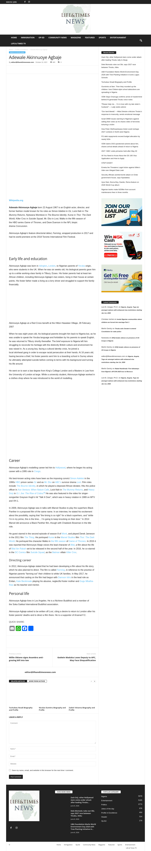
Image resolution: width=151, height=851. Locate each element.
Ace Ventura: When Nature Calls (33, 490)
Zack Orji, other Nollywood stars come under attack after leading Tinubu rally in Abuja (121, 58)
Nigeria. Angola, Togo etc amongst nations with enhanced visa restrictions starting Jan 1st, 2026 (121, 310)
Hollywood (60, 467)
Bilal (73, 545)
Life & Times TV (18, 43)
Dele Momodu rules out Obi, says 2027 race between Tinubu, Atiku (118, 65)
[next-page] (94, 681)
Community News (58, 37)
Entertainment (118, 37)
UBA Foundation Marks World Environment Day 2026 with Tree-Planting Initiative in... (83, 826)
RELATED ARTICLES (18, 681)
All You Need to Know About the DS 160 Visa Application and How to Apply (119, 157)
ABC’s (58, 482)
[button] (141, 41)
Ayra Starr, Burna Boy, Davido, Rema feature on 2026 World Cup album (120, 183)
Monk (64, 534)
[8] (44, 493)
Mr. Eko (48, 482)
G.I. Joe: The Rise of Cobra (29, 493)
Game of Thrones (77, 541)
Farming (61, 570)
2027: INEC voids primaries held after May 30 (119, 151)
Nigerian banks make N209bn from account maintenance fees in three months (118, 190)
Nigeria (104, 796)
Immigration (28, 37)
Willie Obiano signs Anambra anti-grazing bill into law (26, 659)
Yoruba (81, 266)
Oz (35, 482)
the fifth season (58, 541)
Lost (79, 482)
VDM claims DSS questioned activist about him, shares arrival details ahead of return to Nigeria (120, 145)
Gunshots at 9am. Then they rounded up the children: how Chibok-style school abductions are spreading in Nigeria (120, 89)
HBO (17, 482)
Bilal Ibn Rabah (18, 548)
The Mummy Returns (73, 490)
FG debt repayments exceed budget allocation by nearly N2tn (120, 137)
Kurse (51, 537)
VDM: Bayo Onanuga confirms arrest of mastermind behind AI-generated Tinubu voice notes (121, 98)
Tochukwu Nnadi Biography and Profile (20, 708)
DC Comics (20, 552)
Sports (102, 37)
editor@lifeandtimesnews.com (22, 62)
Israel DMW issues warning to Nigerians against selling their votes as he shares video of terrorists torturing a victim (120, 122)
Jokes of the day (107, 809)
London (51, 266)
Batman (56, 552)
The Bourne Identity (25, 486)
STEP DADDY (107, 163)
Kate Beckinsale (24, 581)
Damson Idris (64, 577)
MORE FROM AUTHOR (37, 681)
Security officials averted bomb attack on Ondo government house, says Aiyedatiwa (119, 176)
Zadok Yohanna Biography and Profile (82, 708)
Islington (43, 266)
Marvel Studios (68, 537)
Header (104, 817)
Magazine (76, 37)
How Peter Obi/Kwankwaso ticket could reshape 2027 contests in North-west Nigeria (120, 130)
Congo (37, 471)
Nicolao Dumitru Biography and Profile (52, 708)
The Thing (29, 537)
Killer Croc (71, 552)
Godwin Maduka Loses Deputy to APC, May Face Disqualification (76, 659)
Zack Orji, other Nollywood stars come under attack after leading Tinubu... (82, 800)
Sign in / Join (11, 2)
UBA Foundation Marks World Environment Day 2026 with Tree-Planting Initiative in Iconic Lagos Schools (120, 75)
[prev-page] (91, 681)
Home (14, 37)
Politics (104, 805)
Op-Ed (41, 37)
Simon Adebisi (77, 478)
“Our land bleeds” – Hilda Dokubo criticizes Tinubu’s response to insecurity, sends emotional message (121, 112)
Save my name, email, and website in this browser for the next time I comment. (43, 770)
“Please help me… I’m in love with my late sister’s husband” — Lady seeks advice (120, 105)
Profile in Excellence (21, 50)
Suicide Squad (37, 552)
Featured (90, 37)
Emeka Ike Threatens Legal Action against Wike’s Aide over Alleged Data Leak (120, 168)
